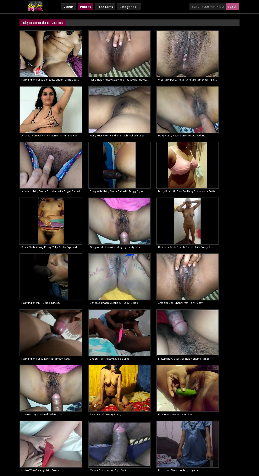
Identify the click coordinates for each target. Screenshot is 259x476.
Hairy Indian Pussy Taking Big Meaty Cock (215, 211)
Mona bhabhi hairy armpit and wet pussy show (102, 351)
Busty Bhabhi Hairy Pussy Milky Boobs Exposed (102, 164)
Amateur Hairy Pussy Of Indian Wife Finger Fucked (158, 117)
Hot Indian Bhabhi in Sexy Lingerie (211, 304)
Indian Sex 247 (165, 445)
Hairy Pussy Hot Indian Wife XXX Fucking (101, 117)
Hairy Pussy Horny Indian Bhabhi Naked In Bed (45, 117)
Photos (85, 7)
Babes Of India (44, 445)
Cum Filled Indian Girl (117, 445)
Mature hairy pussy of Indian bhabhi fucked (102, 258)
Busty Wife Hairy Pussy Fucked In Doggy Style (215, 117)
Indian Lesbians (143, 445)
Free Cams (105, 7)
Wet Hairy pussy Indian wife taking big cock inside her (158, 70)
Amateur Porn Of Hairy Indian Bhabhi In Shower (215, 70)
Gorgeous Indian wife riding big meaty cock (158, 164)
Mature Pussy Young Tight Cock (152, 304)
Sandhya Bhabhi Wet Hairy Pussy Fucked (102, 211)
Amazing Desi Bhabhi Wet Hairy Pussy (156, 211)
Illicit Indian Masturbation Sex (38, 304)
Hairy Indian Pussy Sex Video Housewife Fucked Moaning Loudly (102, 70)
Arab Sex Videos (67, 445)
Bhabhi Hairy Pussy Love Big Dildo (41, 258)
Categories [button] (129, 7)
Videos (68, 7)
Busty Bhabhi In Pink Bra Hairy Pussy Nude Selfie (45, 164)
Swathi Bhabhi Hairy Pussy (206, 258)
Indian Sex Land (187, 445)
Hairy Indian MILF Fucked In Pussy (40, 211)
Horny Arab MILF (90, 445)
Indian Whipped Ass (212, 445)
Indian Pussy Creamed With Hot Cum (155, 258)
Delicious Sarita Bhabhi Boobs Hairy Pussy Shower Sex (215, 164)
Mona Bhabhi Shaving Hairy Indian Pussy (45, 351)
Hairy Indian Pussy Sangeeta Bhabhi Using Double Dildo (45, 70)
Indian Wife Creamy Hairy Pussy (96, 304)
